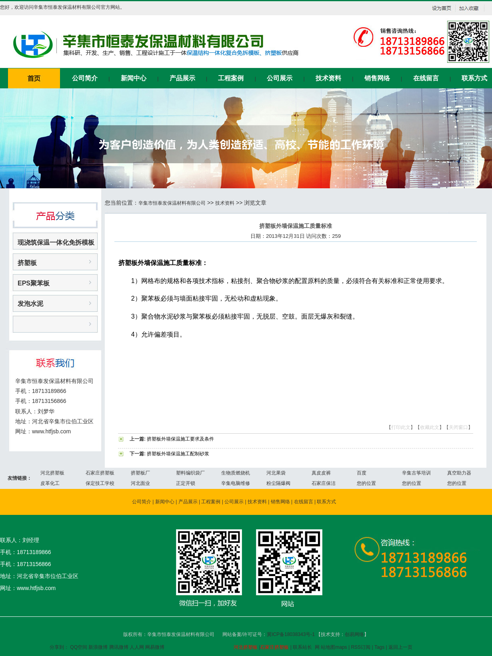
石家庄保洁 (324, 483)
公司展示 (279, 78)
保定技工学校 (100, 483)
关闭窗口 (458, 427)
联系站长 (302, 647)
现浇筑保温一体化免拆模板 (56, 242)
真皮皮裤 (321, 473)
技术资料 (328, 78)
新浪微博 (98, 647)
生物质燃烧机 (235, 473)
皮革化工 (50, 483)
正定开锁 (185, 483)
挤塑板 (27, 262)
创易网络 (354, 634)
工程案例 (231, 78)
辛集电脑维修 (235, 483)
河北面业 (140, 483)
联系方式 (474, 78)
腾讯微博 (118, 647)
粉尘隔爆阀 (278, 483)
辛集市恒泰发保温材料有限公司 (172, 203)
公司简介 (85, 78)
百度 (361, 473)
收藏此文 (429, 427)
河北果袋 (276, 473)
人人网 (137, 647)
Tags (379, 647)
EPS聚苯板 (34, 283)
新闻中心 (133, 78)
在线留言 (426, 78)
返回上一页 (400, 647)
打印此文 (400, 427)
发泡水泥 (30, 303)
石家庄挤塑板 (100, 473)
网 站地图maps (331, 647)
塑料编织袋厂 (190, 473)
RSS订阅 (360, 647)
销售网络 (377, 78)
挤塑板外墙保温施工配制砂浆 (178, 454)
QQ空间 (78, 647)
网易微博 (154, 647)
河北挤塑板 (52, 473)
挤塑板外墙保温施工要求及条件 (180, 439)
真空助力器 (459, 473)
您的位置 (366, 483)
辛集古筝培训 (416, 473)
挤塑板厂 (140, 473)
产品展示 (182, 78)
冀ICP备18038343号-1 (291, 634)
